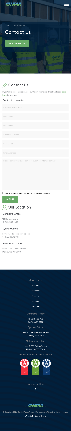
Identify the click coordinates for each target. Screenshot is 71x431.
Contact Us (35, 306)
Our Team (35, 291)
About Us (35, 285)
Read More (17, 43)
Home (7, 26)
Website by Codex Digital (35, 416)
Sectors (35, 301)
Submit (10, 199)
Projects (35, 296)
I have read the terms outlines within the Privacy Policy (28, 193)
